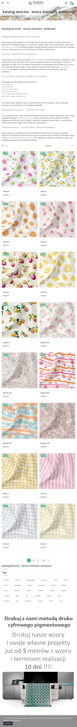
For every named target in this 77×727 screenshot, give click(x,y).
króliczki (37, 596)
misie (17, 596)
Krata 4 (43, 544)
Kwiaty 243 (7, 393)
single (53, 585)
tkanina (44, 580)
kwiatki (6, 596)
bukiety (6, 601)
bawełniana (30, 580)
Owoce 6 (6, 242)
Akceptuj (8, 723)
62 (44, 560)
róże (59, 596)
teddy (49, 596)
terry (55, 580)
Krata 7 (6, 493)
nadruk (28, 590)
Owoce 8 (6, 191)
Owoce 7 (44, 191)
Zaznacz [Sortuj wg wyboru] (59, 145)
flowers (64, 590)
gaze (6, 590)
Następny (48, 560)
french (66, 580)
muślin (64, 585)
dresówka (17, 585)
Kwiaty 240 (45, 443)
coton (6, 580)
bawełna (41, 585)
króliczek (28, 601)
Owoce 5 (44, 242)
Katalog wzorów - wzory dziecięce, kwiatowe (26, 566)
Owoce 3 (44, 292)
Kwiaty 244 (45, 342)
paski (51, 601)
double (16, 590)
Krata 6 (43, 493)
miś (17, 601)
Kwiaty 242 (45, 393)
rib (27, 596)
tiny (60, 601)
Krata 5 (6, 544)
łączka (40, 601)
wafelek (40, 590)
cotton (17, 580)
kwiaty (52, 590)
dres (6, 585)
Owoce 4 (6, 292)
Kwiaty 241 (7, 443)
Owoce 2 (6, 342)
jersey (30, 585)
